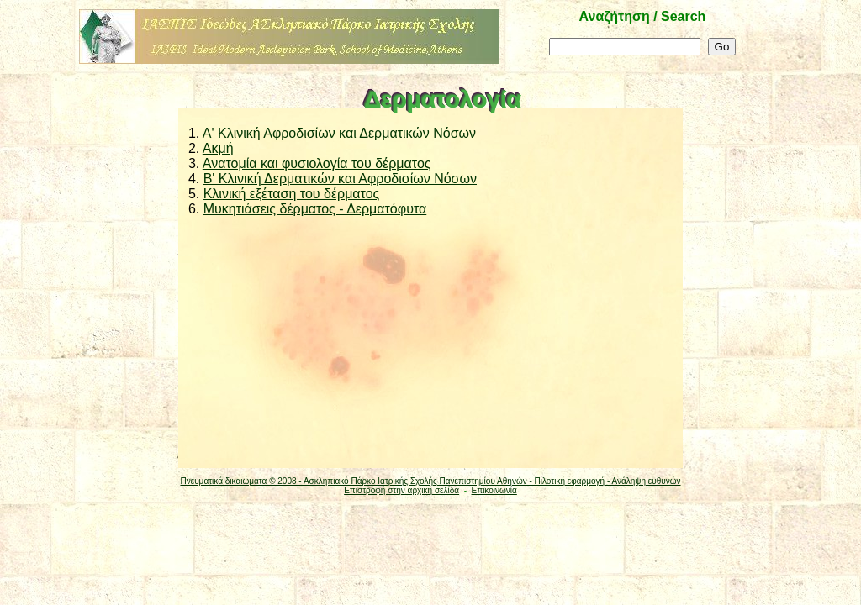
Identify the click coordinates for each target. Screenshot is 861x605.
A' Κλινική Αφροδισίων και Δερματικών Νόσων (339, 133)
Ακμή (218, 148)
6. (192, 209)
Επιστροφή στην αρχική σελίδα (401, 490)
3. (192, 163)
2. (192, 148)
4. (192, 178)
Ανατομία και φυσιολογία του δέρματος (317, 163)
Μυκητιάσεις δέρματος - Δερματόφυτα (315, 209)
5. (192, 194)
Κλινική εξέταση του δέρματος (291, 194)
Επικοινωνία (494, 490)
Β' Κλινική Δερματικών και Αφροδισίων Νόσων (340, 178)
